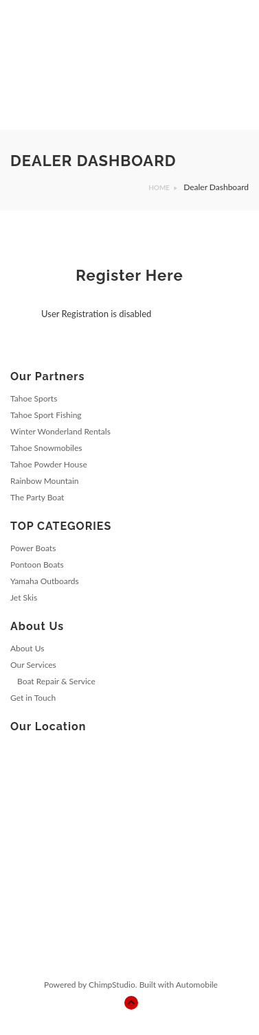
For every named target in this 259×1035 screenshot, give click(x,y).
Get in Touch (33, 698)
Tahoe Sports (33, 398)
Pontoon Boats (37, 564)
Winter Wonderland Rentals (60, 431)
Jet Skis (23, 597)
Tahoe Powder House (48, 464)
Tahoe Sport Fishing (46, 415)
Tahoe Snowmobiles (46, 448)
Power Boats (33, 548)
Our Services (33, 665)
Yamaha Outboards (44, 581)
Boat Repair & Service (56, 681)
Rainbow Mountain (44, 481)
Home (159, 187)
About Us (27, 648)
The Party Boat (37, 497)
